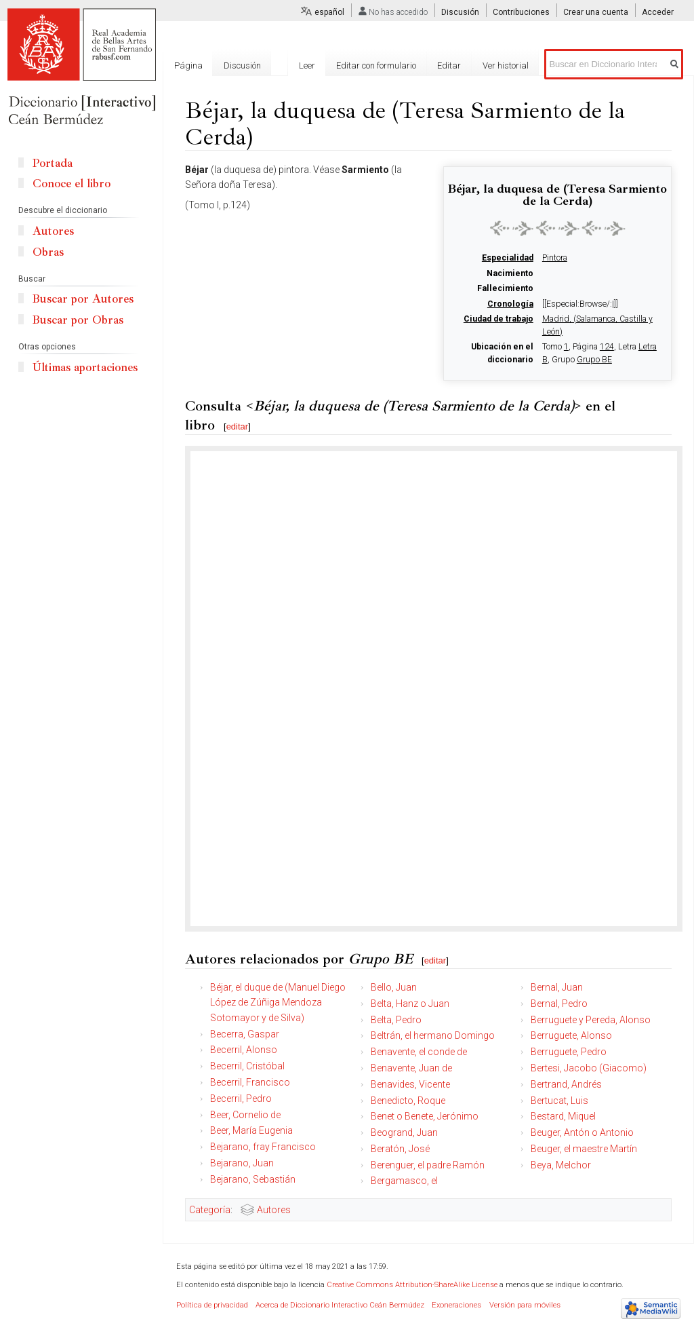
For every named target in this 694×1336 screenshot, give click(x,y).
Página (188, 65)
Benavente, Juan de (411, 1068)
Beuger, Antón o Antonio (582, 1132)
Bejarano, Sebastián (252, 1179)
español (329, 12)
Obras (48, 252)
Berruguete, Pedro (569, 1051)
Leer (307, 65)
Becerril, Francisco (250, 1082)
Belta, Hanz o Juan (410, 1003)
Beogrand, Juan (404, 1132)
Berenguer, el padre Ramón (428, 1165)
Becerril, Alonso (243, 1049)
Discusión (460, 12)
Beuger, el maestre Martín (584, 1148)
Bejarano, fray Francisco (263, 1146)
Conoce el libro (71, 183)
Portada (53, 163)
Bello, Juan (394, 987)
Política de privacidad (212, 1305)
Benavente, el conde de (419, 1051)
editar (237, 426)
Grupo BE (594, 359)
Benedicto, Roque (408, 1100)
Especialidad (507, 258)
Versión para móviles (524, 1305)
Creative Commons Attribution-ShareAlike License (412, 1284)
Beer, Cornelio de (245, 1114)
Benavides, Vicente (410, 1084)
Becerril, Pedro (241, 1098)
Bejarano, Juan (242, 1163)
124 (607, 346)
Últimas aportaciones (85, 367)
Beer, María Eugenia (251, 1130)
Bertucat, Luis (559, 1100)
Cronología (510, 304)
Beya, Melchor (561, 1165)
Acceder (658, 12)
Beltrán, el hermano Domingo (433, 1035)
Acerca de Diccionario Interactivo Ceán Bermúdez (340, 1305)
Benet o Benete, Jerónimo (424, 1116)
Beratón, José (400, 1148)
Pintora (554, 258)
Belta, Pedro (396, 1019)
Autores (274, 1209)
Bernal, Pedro (559, 1003)
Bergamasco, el (404, 1180)
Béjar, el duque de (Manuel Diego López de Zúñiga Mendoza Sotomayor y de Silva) (278, 1002)
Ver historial (506, 65)
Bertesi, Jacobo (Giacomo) (589, 1068)
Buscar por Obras (78, 320)
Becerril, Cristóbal (247, 1066)
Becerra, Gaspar (244, 1034)
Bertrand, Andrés (566, 1084)
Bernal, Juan (557, 987)
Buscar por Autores (83, 299)
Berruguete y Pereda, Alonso (591, 1019)
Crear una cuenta (595, 12)
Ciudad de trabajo (498, 319)
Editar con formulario (376, 65)
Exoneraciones (456, 1305)
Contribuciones (521, 12)
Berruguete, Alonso (571, 1035)
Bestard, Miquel (563, 1116)
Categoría (209, 1209)
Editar (449, 65)
